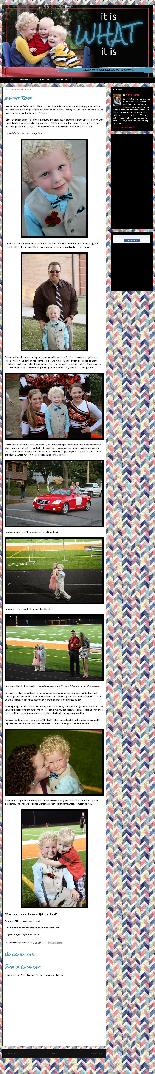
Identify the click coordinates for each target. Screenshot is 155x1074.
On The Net (44, 80)
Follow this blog (131, 240)
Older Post (97, 1053)
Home (10, 80)
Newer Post (12, 1053)
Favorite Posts (61, 80)
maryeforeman (133, 95)
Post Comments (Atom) (61, 1065)
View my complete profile (124, 127)
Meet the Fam (26, 80)
